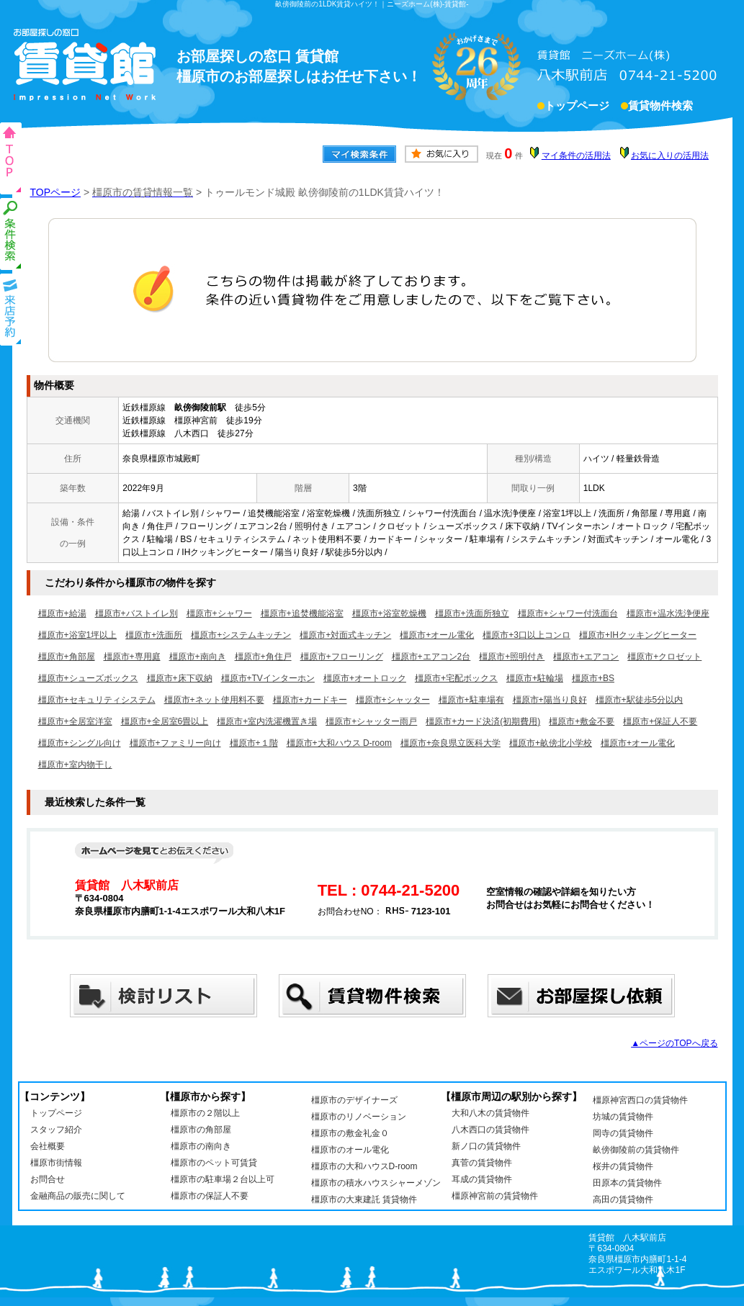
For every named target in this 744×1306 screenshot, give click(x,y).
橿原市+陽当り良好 (550, 700)
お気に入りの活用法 (670, 155)
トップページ (576, 107)
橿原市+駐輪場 (534, 678)
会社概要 (47, 1146)
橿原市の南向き (201, 1146)
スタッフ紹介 (56, 1130)
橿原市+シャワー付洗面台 (568, 613)
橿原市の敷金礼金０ (350, 1133)
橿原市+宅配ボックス (456, 678)
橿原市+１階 (254, 743)
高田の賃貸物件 (623, 1199)
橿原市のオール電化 (350, 1150)
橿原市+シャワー (219, 613)
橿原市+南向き (197, 657)
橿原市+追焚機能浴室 (302, 613)
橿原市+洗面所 (153, 635)
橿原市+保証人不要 (660, 721)
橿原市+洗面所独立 (472, 613)
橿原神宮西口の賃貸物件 (640, 1100)
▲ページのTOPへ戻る (674, 1043)
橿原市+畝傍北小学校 (550, 743)
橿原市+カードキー (310, 700)
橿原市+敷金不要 (581, 721)
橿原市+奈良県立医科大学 (450, 743)
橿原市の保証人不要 (209, 1196)
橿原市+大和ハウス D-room (339, 743)
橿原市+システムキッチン (241, 635)
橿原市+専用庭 (132, 657)
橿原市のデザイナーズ (354, 1100)
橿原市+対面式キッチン (345, 635)
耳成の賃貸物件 (482, 1179)
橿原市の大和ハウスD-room (364, 1166)
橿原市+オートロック (364, 678)
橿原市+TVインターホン (268, 678)
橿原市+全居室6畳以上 (165, 721)
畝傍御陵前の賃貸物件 (636, 1150)
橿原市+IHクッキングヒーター (637, 635)
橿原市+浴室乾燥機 (389, 613)
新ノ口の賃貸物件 (486, 1146)
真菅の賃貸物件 (482, 1163)
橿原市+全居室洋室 (75, 721)
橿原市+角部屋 (66, 657)
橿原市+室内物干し (75, 765)
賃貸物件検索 (660, 107)
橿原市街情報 (56, 1163)
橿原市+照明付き (511, 657)
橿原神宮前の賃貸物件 (495, 1196)
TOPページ (55, 192)
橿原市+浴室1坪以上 (77, 635)
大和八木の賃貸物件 (490, 1113)
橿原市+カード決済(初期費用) (483, 721)
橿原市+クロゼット (664, 657)
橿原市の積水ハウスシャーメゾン (376, 1183)
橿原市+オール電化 (437, 635)
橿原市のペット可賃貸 (214, 1163)
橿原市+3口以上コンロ (526, 635)
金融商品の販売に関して (77, 1196)
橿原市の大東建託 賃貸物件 (364, 1199)
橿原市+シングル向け (79, 743)
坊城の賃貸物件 (623, 1117)
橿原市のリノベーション (358, 1117)
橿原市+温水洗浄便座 (668, 613)
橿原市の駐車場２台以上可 (222, 1179)
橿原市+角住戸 (263, 657)
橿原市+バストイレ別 (136, 613)
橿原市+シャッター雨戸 (371, 721)
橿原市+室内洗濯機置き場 (267, 721)
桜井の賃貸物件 (623, 1166)
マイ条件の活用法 (576, 155)
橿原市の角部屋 (201, 1130)
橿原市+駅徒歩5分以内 (640, 700)
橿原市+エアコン (586, 657)
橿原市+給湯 (62, 613)
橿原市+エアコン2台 (431, 657)
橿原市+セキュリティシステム (97, 700)
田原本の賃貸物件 (627, 1183)
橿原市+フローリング (341, 657)
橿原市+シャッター (393, 700)
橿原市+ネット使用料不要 (214, 700)
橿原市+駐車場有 (471, 700)
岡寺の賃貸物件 (623, 1133)
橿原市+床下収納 (179, 678)
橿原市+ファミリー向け (175, 743)
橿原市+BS (593, 678)
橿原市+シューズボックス (88, 678)
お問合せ (47, 1179)
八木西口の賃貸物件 (490, 1130)
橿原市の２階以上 (205, 1113)
